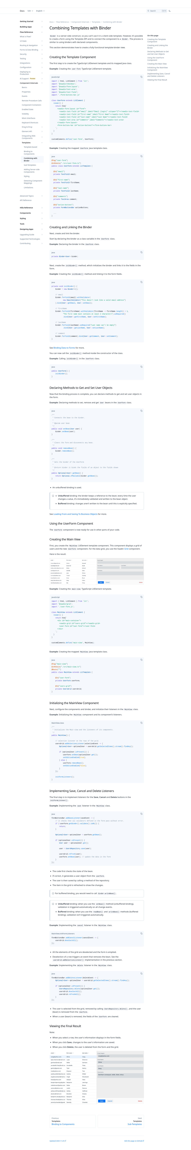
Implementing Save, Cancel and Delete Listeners (158, 74)
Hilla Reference (26, 207)
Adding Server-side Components (32, 170)
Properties (26, 92)
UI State (23, 41)
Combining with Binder (30, 159)
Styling (27, 176)
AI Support (24, 78)
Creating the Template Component (156, 40)
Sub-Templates (30, 165)
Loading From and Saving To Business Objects (75, 514)
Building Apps (26, 27)
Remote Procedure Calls (32, 100)
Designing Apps (26, 229)
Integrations (25, 63)
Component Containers (31, 105)
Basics (24, 87)
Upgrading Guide (27, 234)
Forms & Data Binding (29, 50)
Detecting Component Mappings (33, 182)
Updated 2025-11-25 (57, 1141)
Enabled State (27, 109)
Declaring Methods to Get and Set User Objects (158, 52)
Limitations (28, 187)
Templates (26, 142)
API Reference (26, 200)
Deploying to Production (25, 73)
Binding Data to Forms (64, 347)
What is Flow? (25, 36)
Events (24, 96)
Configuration (25, 67)
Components (25, 213)
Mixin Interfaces (28, 118)
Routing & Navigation (29, 45)
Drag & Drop (27, 127)
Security (23, 54)
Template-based (30, 147)
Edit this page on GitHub (133, 1141)
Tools (22, 224)
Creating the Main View (157, 64)
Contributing (25, 243)
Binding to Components (29, 152)
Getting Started (26, 21)
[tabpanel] (97, 111)
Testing (23, 58)
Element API (27, 131)
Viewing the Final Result (157, 80)
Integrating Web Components (28, 137)
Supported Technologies (30, 239)
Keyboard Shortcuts (30, 122)
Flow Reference (26, 32)
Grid (126, 548)
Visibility (25, 114)
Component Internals (29, 83)
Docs (22, 11)
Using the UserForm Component (155, 58)
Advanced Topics (27, 196)
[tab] (56, 77)
